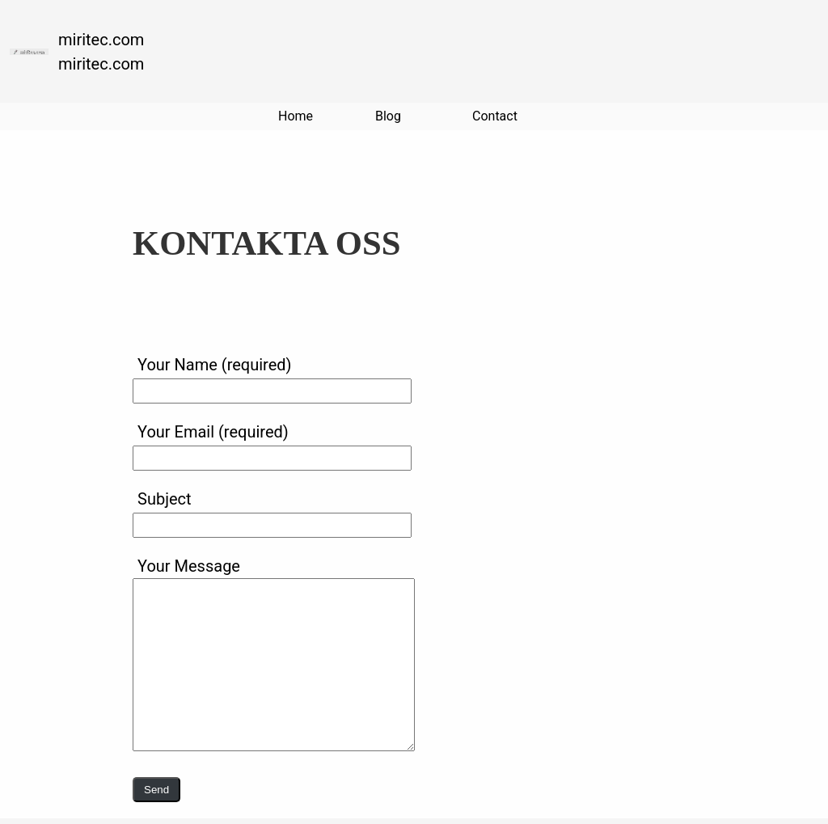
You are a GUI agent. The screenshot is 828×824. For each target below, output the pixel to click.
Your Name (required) (272, 377)
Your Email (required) (272, 444)
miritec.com (101, 39)
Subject (272, 511)
